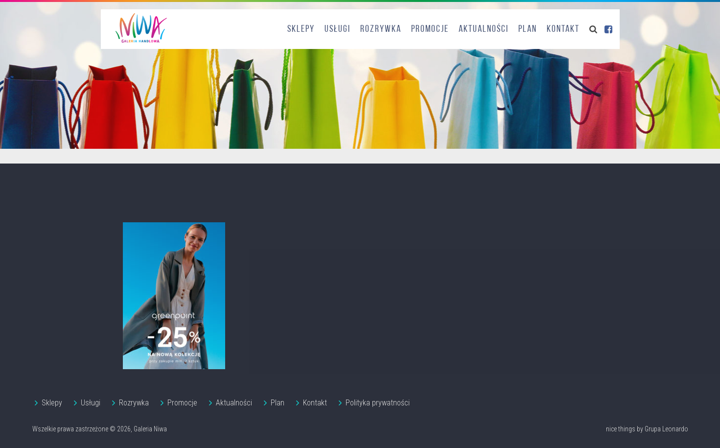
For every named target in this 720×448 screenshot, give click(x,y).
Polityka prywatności (378, 402)
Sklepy (301, 29)
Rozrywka (380, 29)
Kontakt (563, 29)
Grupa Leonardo (666, 429)
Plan (527, 29)
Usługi (337, 29)
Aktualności (484, 29)
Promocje (430, 29)
